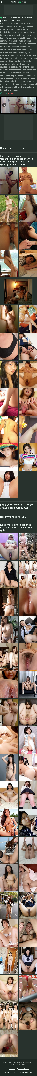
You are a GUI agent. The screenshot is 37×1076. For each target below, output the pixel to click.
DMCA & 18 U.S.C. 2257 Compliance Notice (18, 1073)
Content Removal (23, 1069)
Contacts (11, 1069)
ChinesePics (18, 2)
